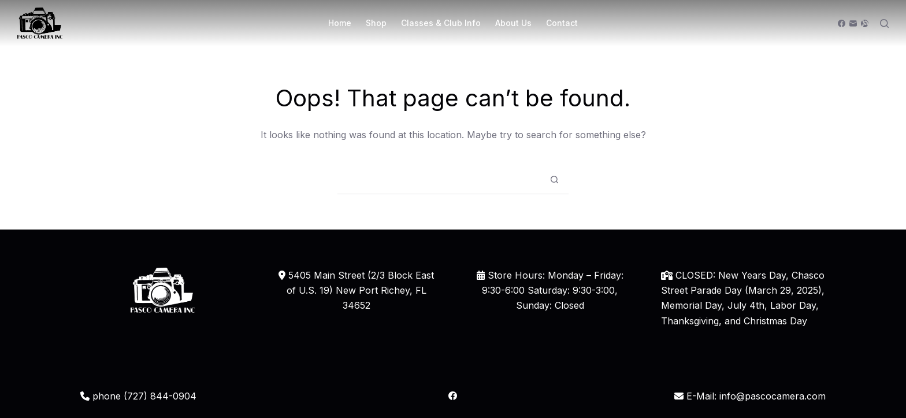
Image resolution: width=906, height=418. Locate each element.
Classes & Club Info (441, 23)
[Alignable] (864, 23)
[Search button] (554, 179)
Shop (376, 23)
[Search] (884, 23)
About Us (513, 23)
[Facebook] (841, 23)
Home (339, 23)
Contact (562, 23)
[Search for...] (438, 179)
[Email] (853, 23)
